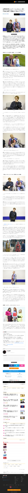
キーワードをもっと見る (22, 469)
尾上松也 (12, 464)
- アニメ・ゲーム (16, 480)
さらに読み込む (16, 460)
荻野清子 (20, 464)
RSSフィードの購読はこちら (14, 368)
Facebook (5, 477)
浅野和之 (8, 464)
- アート (15, 481)
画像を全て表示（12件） (14, 34)
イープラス (4, 471)
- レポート (22, 479)
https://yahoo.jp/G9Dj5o (10, 344)
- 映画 (15, 483)
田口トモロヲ (10, 224)
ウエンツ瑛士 (5, 467)
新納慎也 (16, 464)
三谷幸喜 (5, 464)
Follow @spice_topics (8, 374)
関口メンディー (6, 389)
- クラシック (16, 479)
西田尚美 (5, 224)
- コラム (21, 480)
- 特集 (21, 481)
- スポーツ (16, 482)
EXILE (7, 471)
